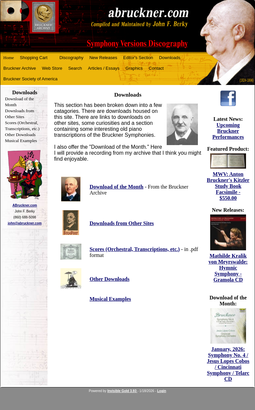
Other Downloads (20, 134)
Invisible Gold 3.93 (122, 391)
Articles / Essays (104, 68)
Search (75, 68)
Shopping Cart (33, 57)
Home (8, 57)
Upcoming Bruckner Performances (228, 131)
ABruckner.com (25, 205)
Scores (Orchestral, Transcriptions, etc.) (135, 249)
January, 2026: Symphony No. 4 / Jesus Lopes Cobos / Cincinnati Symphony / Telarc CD (228, 364)
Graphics (134, 68)
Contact (156, 68)
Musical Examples (21, 140)
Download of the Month (116, 187)
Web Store (52, 68)
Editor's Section (138, 57)
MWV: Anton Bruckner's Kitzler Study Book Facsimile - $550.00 (228, 186)
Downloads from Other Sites (122, 223)
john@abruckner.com (25, 223)
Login (161, 391)
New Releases (103, 57)
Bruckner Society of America (30, 78)
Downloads (169, 57)
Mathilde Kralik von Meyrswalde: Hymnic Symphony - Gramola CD (228, 268)
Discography (71, 57)
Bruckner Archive (19, 68)
